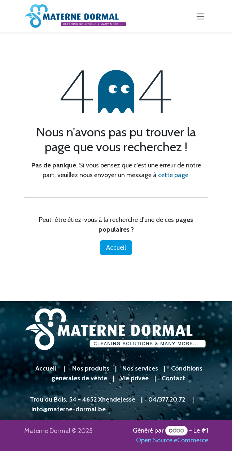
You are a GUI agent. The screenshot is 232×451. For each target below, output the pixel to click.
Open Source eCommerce (172, 440)
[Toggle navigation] (200, 16)
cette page (173, 175)
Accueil (116, 247)
